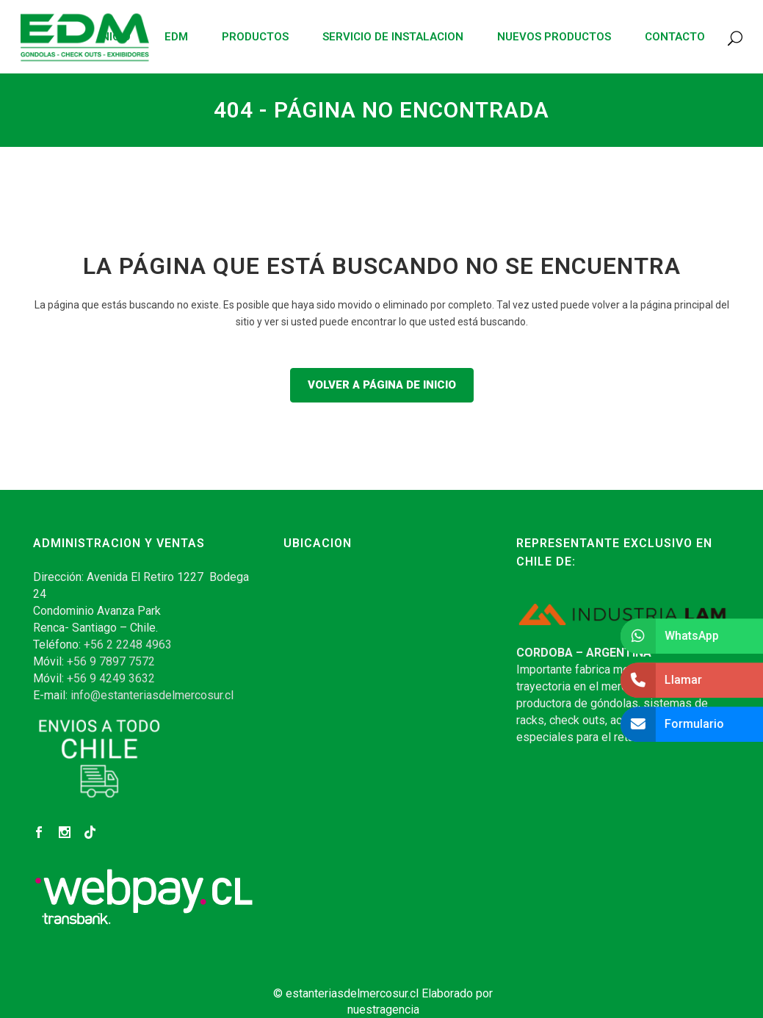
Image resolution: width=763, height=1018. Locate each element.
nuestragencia (383, 1010)
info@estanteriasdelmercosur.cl (152, 695)
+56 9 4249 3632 (111, 678)
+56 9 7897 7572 (111, 661)
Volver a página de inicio (382, 384)
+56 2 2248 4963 (128, 644)
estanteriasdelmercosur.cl (352, 993)
